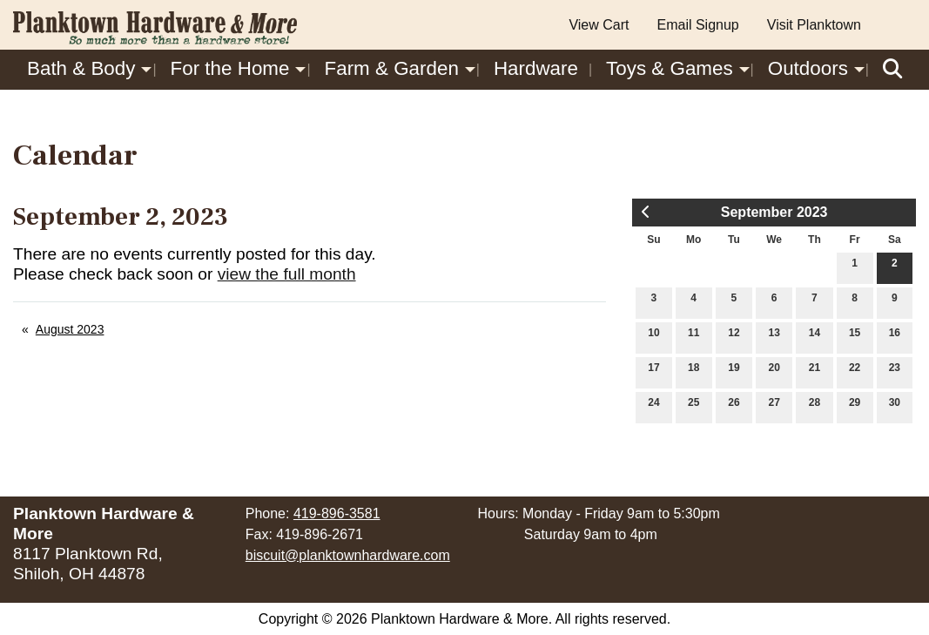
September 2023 (774, 212)
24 (653, 406)
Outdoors (808, 68)
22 (854, 371)
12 (733, 337)
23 (894, 371)
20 (773, 371)
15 (854, 337)
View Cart (599, 24)
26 (733, 406)
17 (653, 371)
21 (814, 371)
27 (773, 406)
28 (814, 406)
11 (693, 337)
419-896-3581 (336, 513)
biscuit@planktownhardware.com (348, 555)
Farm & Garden (392, 68)
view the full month (287, 274)
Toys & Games (669, 68)
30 (894, 406)
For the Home (230, 68)
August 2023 (70, 329)
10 (653, 337)
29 (854, 406)
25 (693, 406)
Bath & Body (81, 68)
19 (733, 371)
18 (693, 371)
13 (773, 337)
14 (814, 337)
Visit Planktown (814, 24)
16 (894, 337)
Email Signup (697, 24)
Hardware (536, 68)
